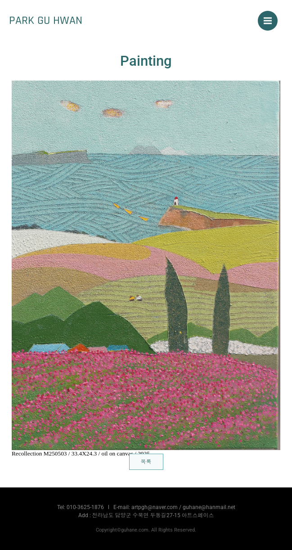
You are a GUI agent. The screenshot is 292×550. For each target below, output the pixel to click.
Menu (271, 16)
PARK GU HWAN (45, 20)
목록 (146, 462)
